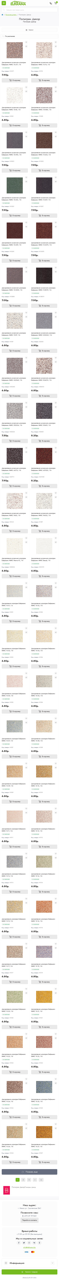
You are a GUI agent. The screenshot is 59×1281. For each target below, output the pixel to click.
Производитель (11, 15)
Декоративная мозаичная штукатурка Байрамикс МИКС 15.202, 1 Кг (43, 154)
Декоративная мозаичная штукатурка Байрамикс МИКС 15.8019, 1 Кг (43, 289)
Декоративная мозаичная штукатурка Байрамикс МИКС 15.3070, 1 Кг (43, 244)
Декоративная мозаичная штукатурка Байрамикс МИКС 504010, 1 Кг (43, 379)
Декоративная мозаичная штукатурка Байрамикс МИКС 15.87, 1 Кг (14, 334)
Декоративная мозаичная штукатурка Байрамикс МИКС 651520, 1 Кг (43, 469)
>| (41, 1180)
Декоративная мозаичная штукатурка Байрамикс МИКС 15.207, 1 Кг (43, 199)
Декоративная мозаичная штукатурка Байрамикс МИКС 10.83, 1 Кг (14, 108)
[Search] (4, 10)
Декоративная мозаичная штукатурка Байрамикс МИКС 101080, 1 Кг (43, 108)
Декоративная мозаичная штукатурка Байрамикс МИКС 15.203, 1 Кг (14, 199)
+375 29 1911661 (30, 1216)
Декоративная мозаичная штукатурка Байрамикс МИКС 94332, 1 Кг (43, 514)
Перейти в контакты (29, 1220)
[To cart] (15, 80)
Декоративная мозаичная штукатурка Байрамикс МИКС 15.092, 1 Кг (14, 154)
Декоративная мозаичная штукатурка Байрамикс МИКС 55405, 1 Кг (43, 424)
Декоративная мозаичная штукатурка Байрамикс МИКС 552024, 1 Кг (14, 424)
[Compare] (26, 46)
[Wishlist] (26, 42)
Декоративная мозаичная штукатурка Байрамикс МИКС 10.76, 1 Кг (43, 63)
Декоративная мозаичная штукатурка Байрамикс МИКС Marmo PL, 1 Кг (14, 559)
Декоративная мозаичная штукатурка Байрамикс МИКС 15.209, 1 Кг (14, 244)
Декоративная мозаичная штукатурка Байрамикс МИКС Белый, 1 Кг (43, 559)
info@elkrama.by (29, 1247)
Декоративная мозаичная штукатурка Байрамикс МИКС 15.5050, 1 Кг (14, 289)
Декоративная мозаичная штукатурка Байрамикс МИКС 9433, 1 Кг (14, 514)
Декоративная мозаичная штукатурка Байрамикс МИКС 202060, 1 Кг (43, 334)
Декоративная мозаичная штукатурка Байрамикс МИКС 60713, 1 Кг (14, 469)
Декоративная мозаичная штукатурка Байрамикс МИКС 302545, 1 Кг (14, 379)
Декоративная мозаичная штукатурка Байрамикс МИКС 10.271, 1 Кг (14, 63)
